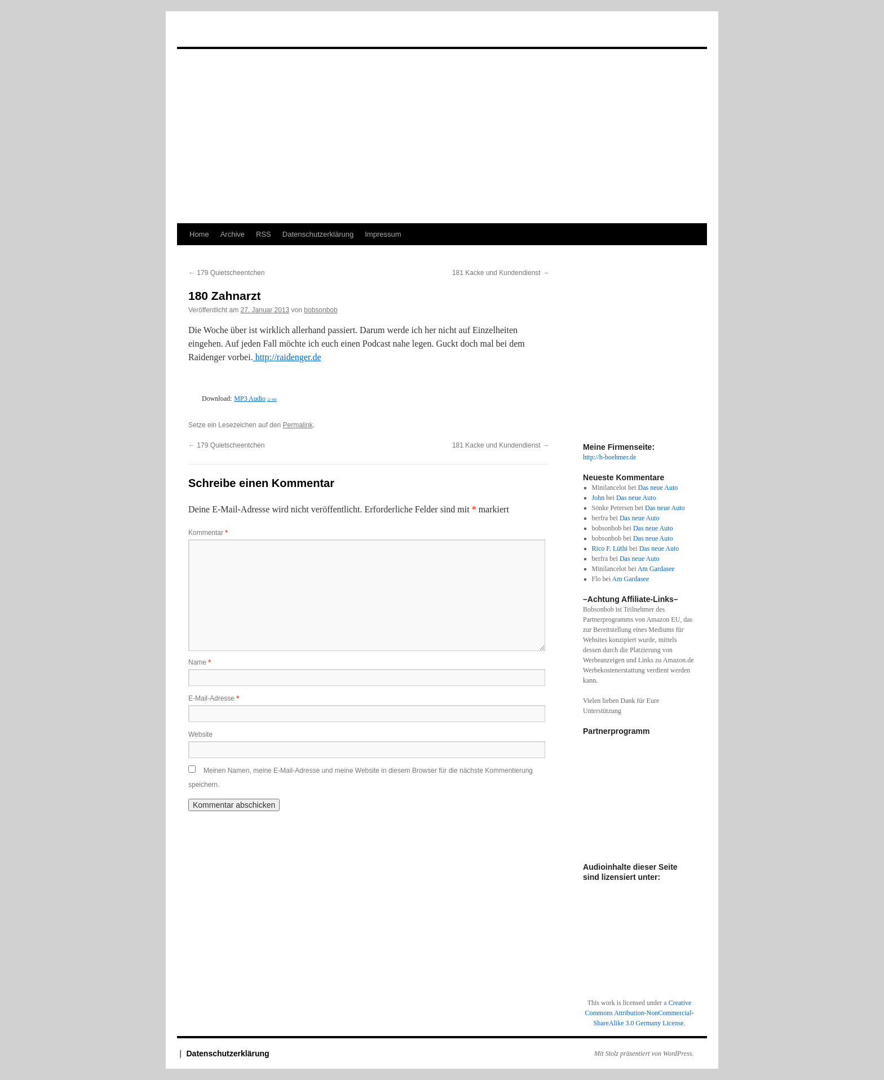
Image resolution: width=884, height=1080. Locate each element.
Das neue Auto (658, 488)
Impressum (383, 234)
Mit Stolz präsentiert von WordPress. (643, 1053)
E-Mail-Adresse (213, 698)
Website (200, 734)
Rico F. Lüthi (609, 548)
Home (199, 234)
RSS (263, 234)
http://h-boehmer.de (609, 457)
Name (199, 662)
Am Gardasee (656, 569)
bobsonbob (320, 310)
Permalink (297, 425)
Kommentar (208, 533)
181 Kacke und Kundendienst (500, 273)
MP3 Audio (255, 398)
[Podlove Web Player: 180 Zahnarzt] (368, 385)
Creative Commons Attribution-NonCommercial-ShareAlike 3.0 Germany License (639, 1013)
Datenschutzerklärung (317, 234)
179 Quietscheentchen (226, 273)
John (598, 498)
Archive (232, 234)
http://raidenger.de (287, 357)
